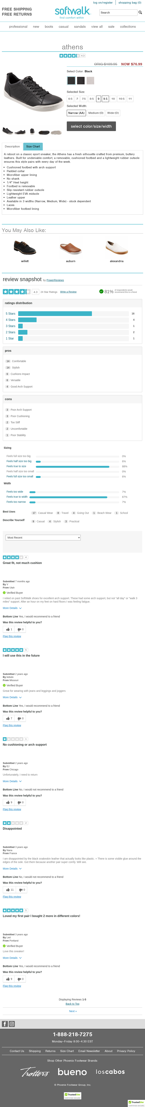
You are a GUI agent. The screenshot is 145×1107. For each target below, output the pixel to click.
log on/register (103, 3)
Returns (50, 1051)
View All (97, 26)
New (36, 26)
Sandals (80, 26)
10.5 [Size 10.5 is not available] (122, 99)
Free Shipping (17, 9)
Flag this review (12, 636)
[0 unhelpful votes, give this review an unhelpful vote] (20, 629)
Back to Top (72, 1003)
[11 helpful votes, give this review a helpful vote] (9, 889)
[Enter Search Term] (118, 12)
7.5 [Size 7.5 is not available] (84, 99)
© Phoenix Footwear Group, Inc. (72, 1084)
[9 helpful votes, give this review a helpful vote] (8, 802)
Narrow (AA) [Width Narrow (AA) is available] (76, 113)
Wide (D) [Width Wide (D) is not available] (113, 113)
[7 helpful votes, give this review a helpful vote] (8, 718)
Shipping (35, 1051)
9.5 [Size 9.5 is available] (105, 99)
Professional (18, 26)
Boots (49, 26)
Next (73, 1011)
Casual (63, 26)
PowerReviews (55, 280)
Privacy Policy (126, 1051)
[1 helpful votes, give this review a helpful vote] (8, 629)
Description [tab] (12, 146)
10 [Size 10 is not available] (113, 99)
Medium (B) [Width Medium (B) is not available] (95, 113)
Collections (128, 26)
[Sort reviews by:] (43, 537)
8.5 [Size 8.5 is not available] (92, 99)
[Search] (140, 12)
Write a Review (68, 291)
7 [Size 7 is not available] (77, 99)
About (108, 1051)
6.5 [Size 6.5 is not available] (70, 99)
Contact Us (17, 1051)
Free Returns (17, 14)
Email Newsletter (89, 1051)
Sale (111, 26)
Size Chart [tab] (33, 146)
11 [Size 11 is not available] (130, 99)
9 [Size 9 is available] (98, 99)
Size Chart (67, 1051)
